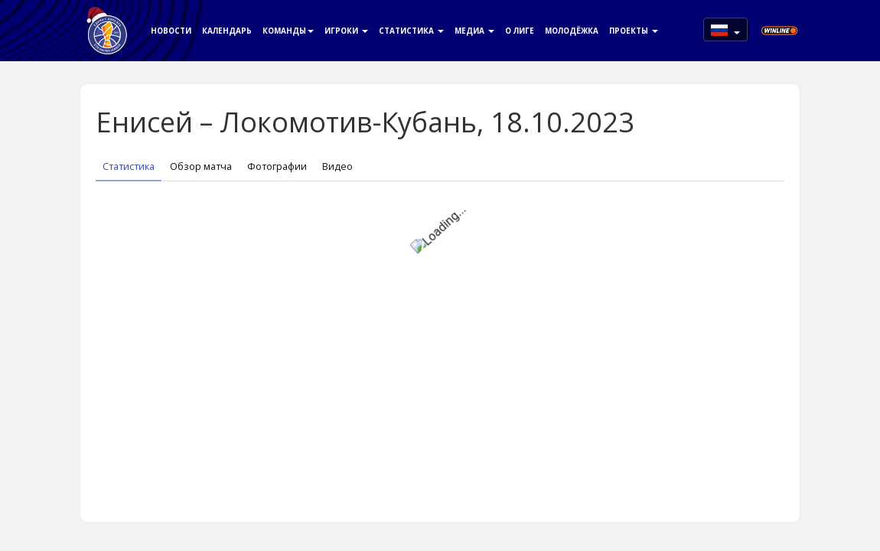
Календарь (227, 30)
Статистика (411, 30)
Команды (288, 30)
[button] (725, 29)
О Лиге (519, 30)
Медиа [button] (474, 30)
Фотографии (277, 166)
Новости (171, 30)
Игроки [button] (346, 30)
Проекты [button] (633, 30)
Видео (337, 166)
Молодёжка (571, 30)
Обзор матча (201, 166)
